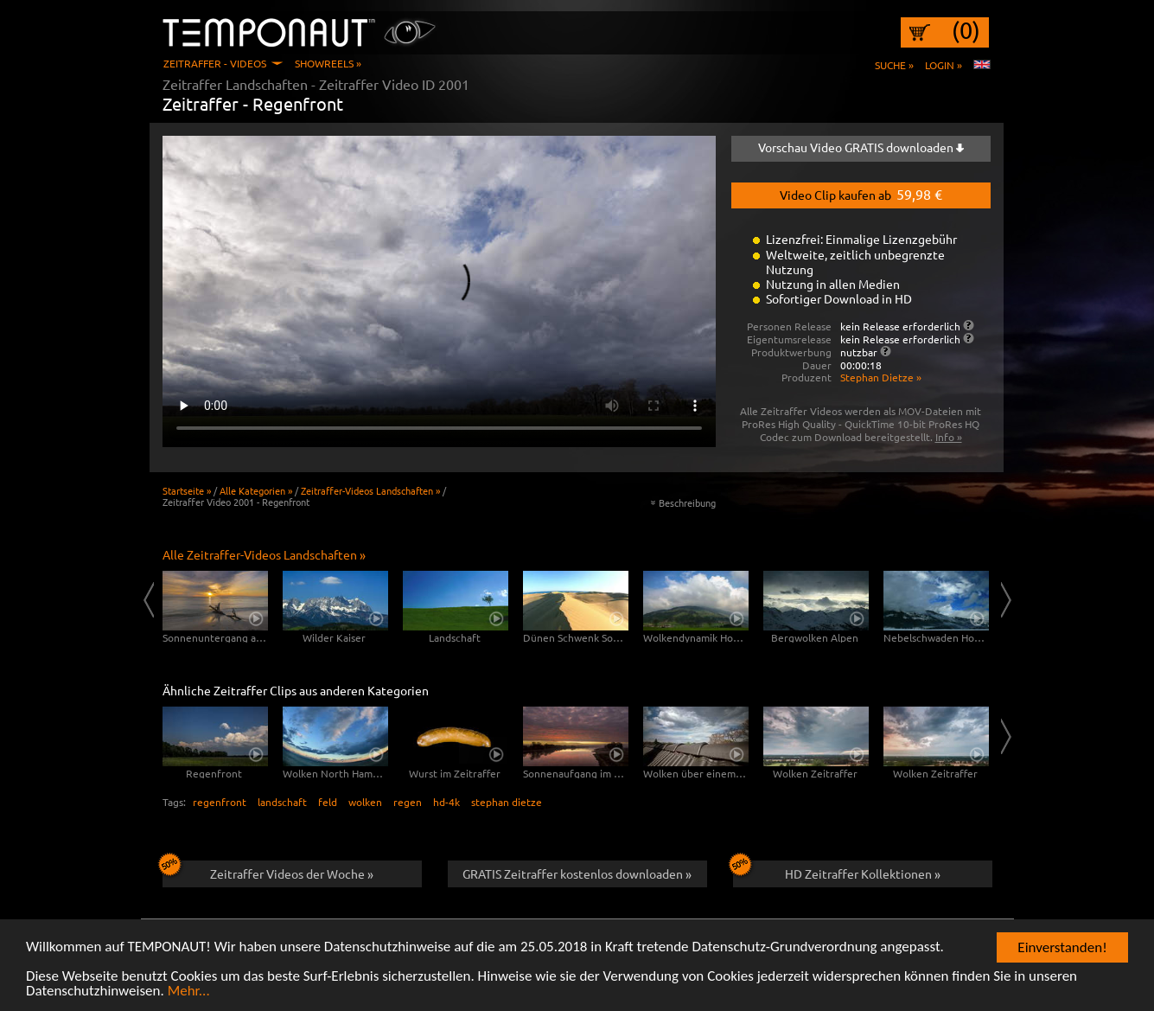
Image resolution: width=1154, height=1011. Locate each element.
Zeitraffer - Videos (214, 63)
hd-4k (446, 802)
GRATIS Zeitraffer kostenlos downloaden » (577, 873)
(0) (966, 30)
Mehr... (189, 991)
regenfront (219, 802)
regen (407, 802)
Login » (943, 65)
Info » (948, 437)
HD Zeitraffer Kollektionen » (836, 871)
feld (327, 802)
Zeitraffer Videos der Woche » (268, 871)
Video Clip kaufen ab (861, 193)
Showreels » (328, 63)
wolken (365, 802)
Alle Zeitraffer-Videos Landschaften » (264, 554)
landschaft (282, 802)
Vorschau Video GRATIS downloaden (861, 147)
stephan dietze (506, 802)
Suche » (894, 65)
